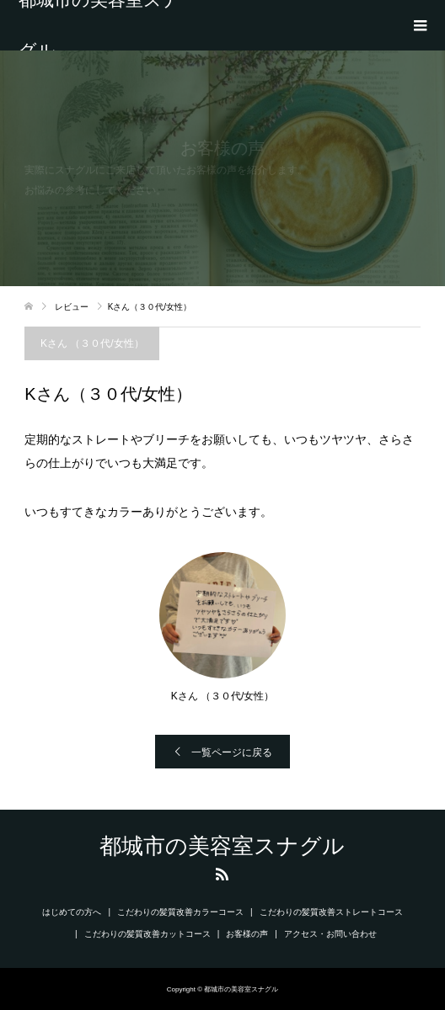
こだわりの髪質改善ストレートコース (331, 912)
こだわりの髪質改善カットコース (147, 933)
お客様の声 (247, 933)
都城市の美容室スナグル (99, 25)
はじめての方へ (71, 912)
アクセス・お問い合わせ (330, 933)
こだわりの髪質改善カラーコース (180, 912)
